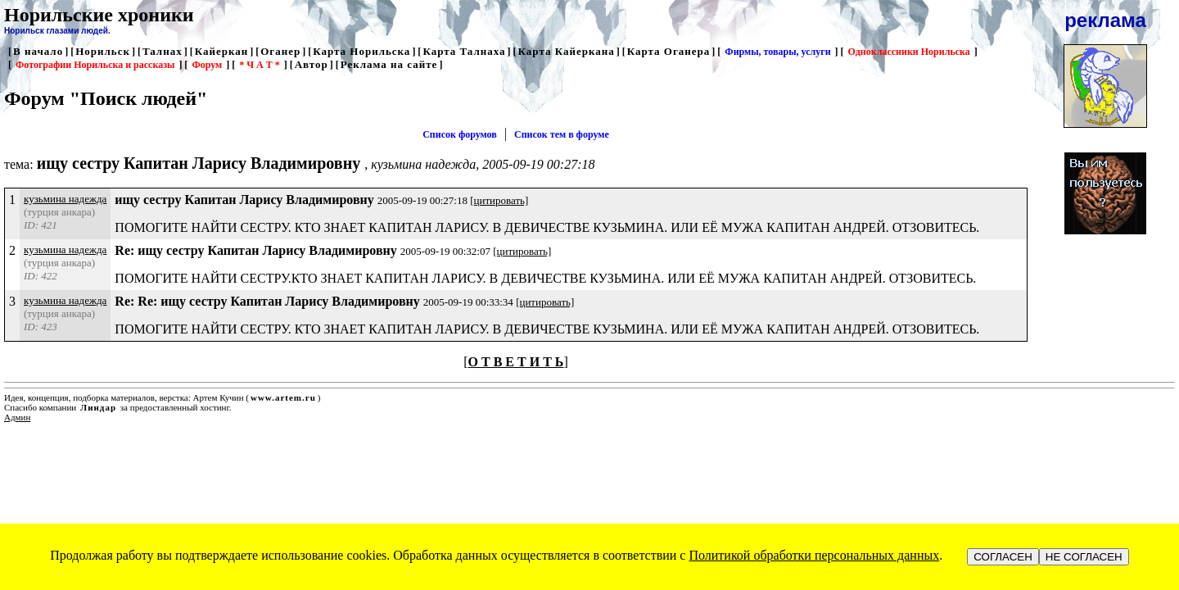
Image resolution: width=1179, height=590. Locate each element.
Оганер (280, 51)
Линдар (98, 407)
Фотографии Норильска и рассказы (95, 64)
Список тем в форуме (561, 134)
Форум (207, 64)
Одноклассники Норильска (909, 51)
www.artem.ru (283, 397)
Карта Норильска (361, 51)
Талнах (162, 51)
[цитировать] (499, 200)
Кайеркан (222, 51)
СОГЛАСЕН (1002, 557)
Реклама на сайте (389, 64)
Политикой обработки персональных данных (814, 555)
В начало (38, 51)
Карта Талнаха (463, 51)
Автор (311, 64)
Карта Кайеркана (566, 51)
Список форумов (459, 134)
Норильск (102, 51)
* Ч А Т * (259, 64)
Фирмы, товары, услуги (777, 51)
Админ (17, 417)
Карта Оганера (669, 51)
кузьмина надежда (65, 199)
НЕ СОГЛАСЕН (1084, 557)
